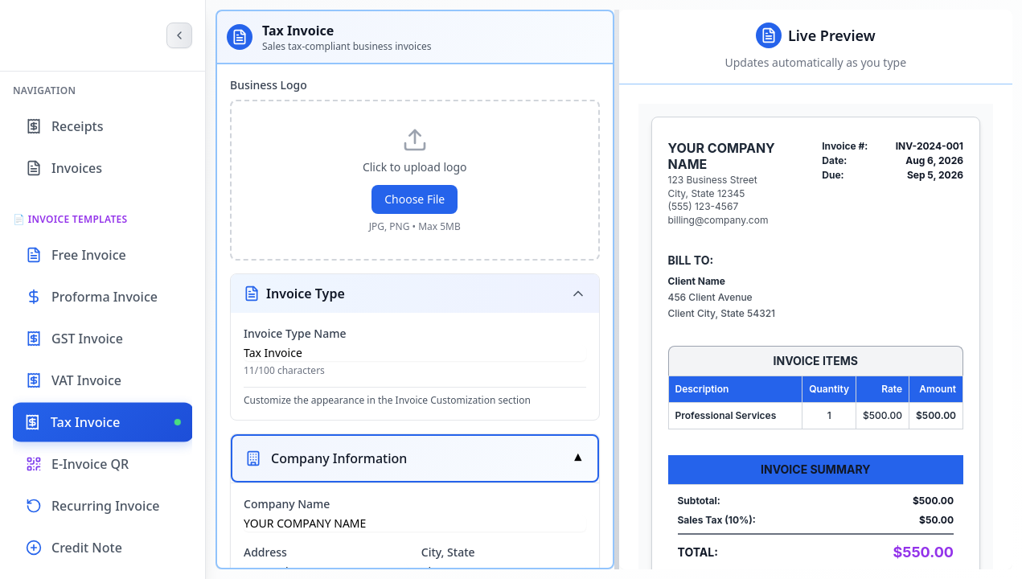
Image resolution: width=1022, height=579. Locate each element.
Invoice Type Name (295, 333)
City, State (448, 552)
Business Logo (268, 84)
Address (265, 552)
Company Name (287, 503)
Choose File (414, 199)
